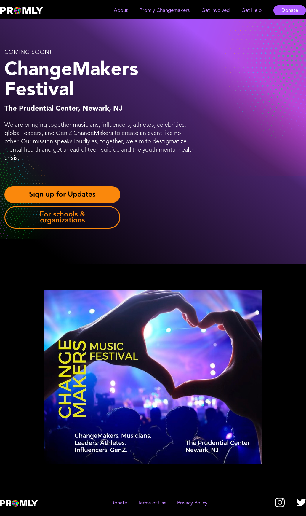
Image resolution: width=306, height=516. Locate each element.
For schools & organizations (62, 217)
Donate (289, 10)
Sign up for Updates (62, 194)
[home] (27, 10)
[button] (121, 10)
